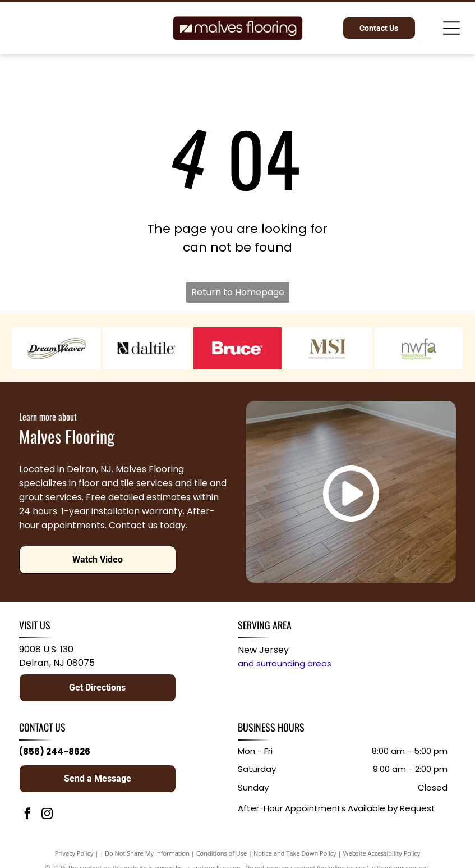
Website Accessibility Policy (381, 853)
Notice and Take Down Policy (294, 853)
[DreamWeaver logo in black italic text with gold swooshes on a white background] (56, 348)
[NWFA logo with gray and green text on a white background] (419, 348)
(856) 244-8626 (54, 751)
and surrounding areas (284, 663)
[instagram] (47, 815)
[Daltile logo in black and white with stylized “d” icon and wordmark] (147, 348)
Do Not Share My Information (147, 853)
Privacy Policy (74, 853)
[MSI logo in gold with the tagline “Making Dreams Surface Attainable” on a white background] (328, 348)
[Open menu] (451, 28)
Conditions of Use (221, 853)
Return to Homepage (237, 292)
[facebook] (27, 815)
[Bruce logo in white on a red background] (237, 348)
